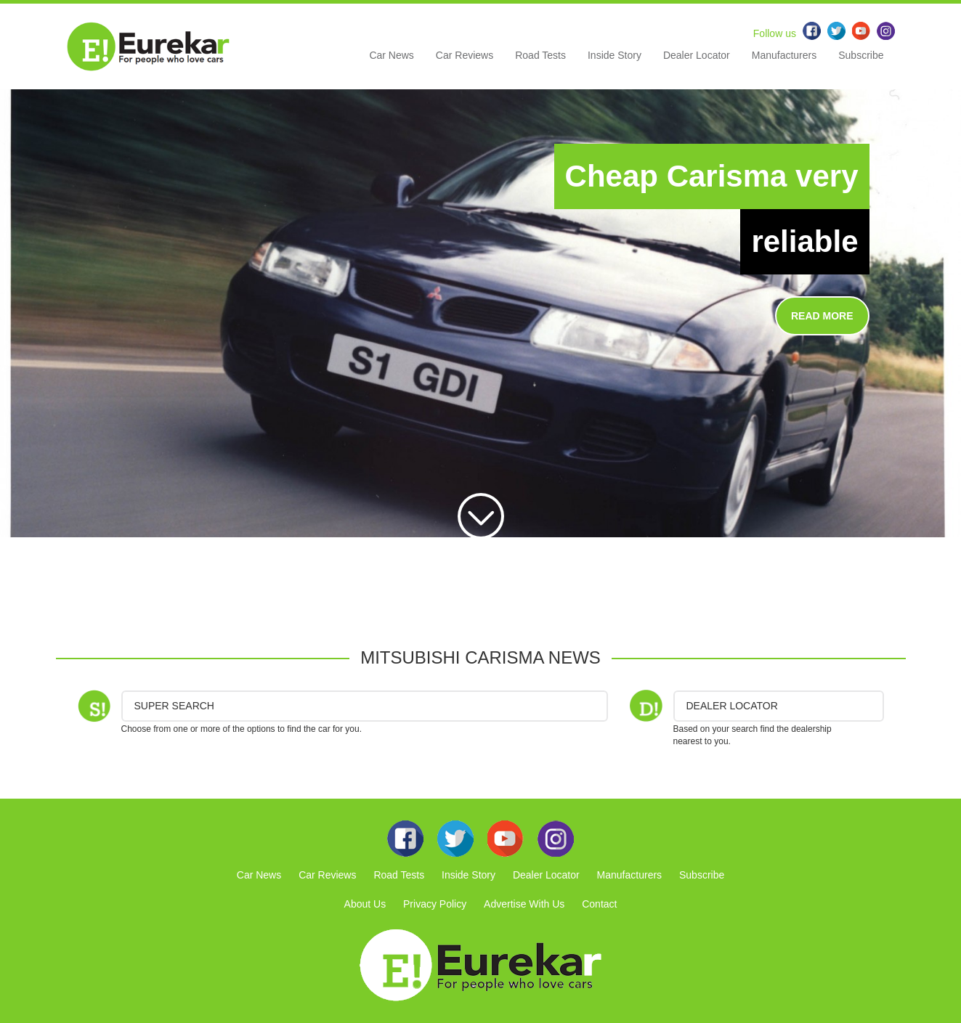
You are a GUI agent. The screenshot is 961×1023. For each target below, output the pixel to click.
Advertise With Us (524, 904)
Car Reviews (464, 55)
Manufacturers (784, 55)
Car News (391, 55)
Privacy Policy (434, 904)
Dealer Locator (696, 55)
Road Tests (540, 55)
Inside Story (614, 55)
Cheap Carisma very (712, 176)
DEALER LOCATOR (732, 706)
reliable (804, 241)
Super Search (174, 706)
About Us (365, 904)
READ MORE (822, 316)
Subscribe (860, 55)
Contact (599, 904)
